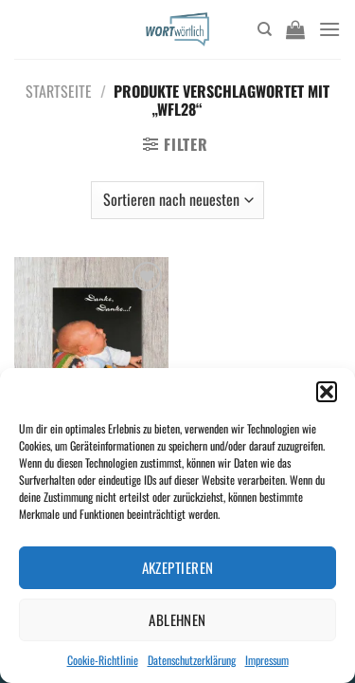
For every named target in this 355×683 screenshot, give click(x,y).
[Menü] (329, 29)
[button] (326, 391)
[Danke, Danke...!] (91, 349)
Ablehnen (177, 619)
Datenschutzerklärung (192, 660)
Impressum (267, 660)
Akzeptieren (178, 567)
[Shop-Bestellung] (177, 200)
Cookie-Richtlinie (102, 660)
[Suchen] (264, 29)
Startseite (59, 91)
